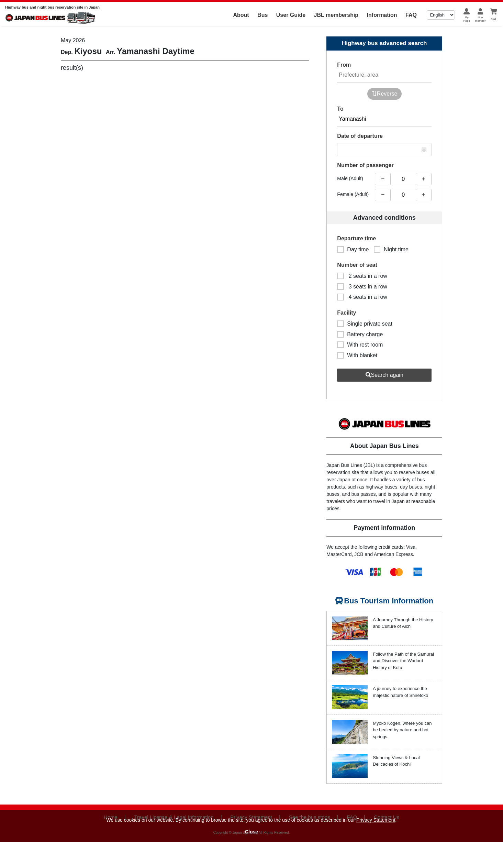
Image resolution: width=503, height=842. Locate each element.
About (241, 15)
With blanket (357, 355)
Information (382, 15)
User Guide (290, 15)
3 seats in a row (362, 286)
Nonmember (480, 19)
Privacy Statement (375, 820)
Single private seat (364, 324)
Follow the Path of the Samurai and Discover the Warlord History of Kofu (403, 661)
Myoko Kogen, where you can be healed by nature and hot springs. (402, 730)
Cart (493, 19)
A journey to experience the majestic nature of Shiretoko (400, 692)
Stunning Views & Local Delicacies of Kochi (396, 761)
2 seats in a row (362, 276)
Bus (262, 15)
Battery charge (360, 334)
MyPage (466, 19)
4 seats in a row (362, 297)
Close (251, 831)
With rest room (360, 345)
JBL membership (336, 15)
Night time (391, 249)
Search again (384, 375)
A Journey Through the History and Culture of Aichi (403, 623)
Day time (353, 249)
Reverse (384, 94)
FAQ (411, 15)
